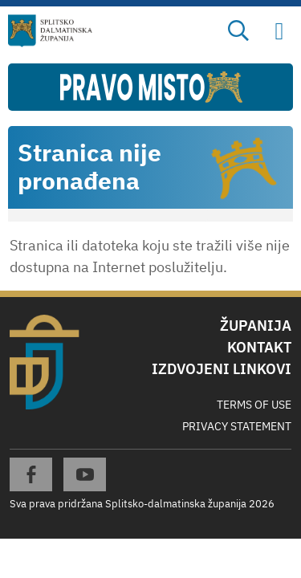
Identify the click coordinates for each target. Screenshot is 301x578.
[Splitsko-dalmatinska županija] (50, 31)
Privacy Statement (236, 426)
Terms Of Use (254, 404)
